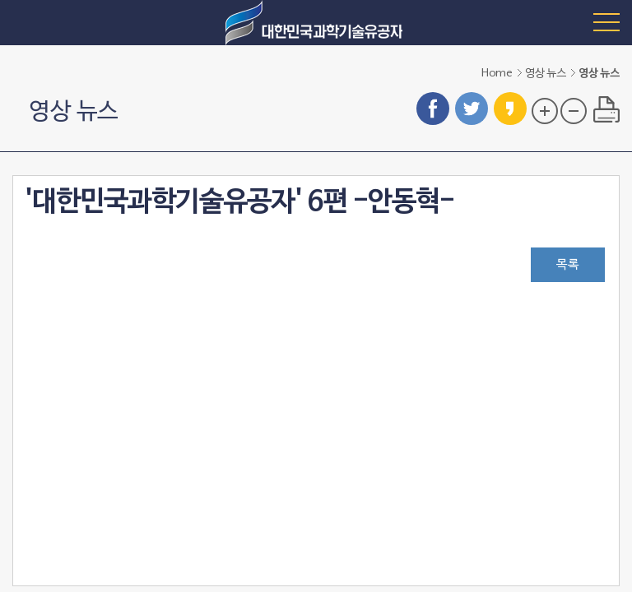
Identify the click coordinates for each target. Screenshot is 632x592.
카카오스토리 (510, 108)
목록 (567, 264)
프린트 (606, 109)
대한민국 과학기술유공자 (316, 22)
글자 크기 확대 (545, 111)
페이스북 (432, 108)
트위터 (471, 108)
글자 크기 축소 (573, 111)
